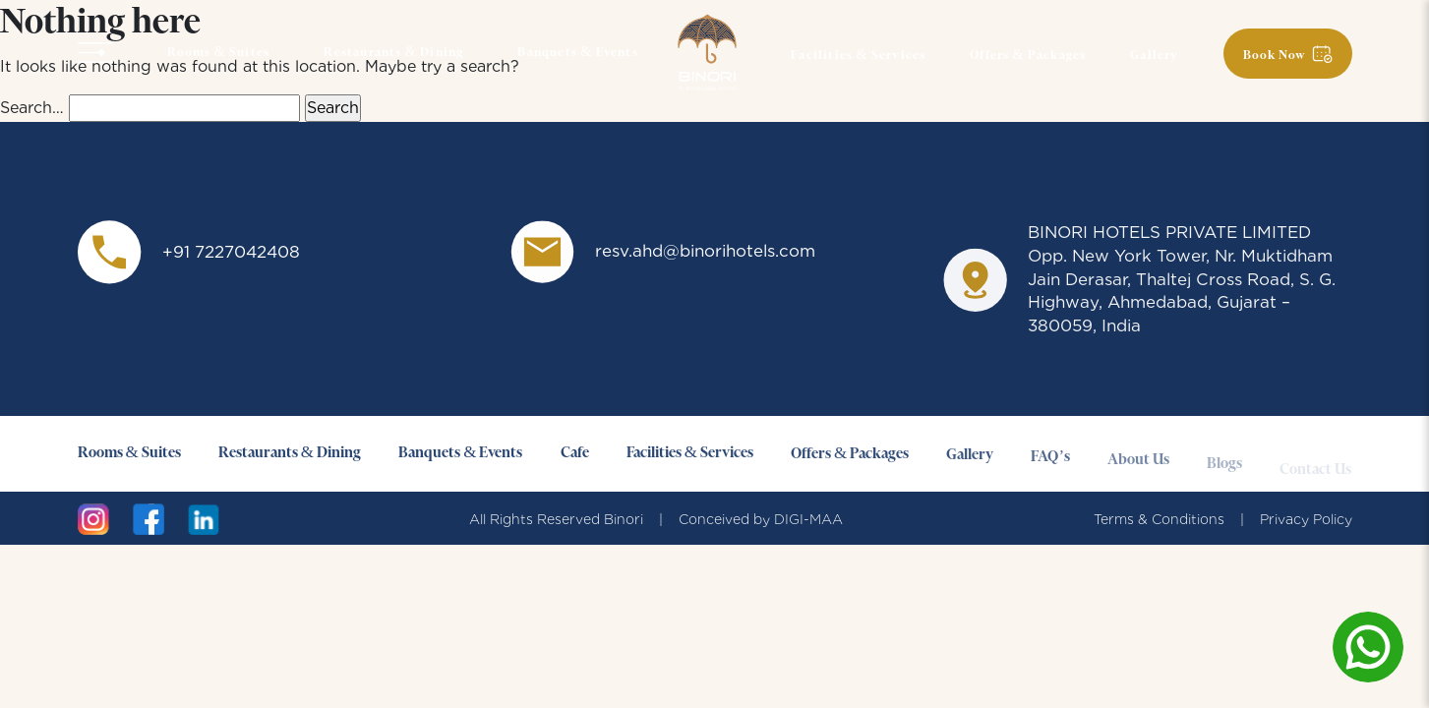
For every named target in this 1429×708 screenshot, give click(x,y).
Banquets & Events (577, 53)
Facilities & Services (858, 56)
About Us (1138, 470)
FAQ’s (1050, 464)
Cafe (575, 454)
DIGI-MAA (808, 519)
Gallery (1154, 56)
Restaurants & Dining (393, 53)
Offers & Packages (1028, 56)
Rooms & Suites (218, 53)
